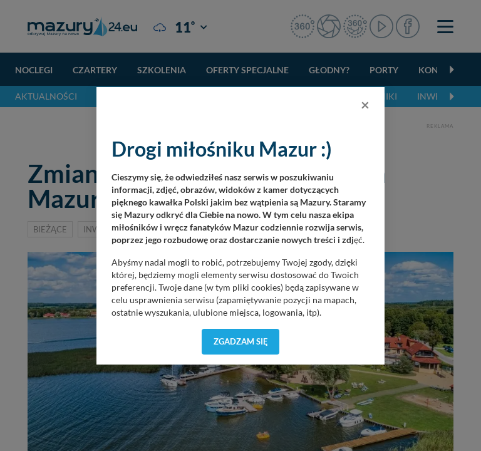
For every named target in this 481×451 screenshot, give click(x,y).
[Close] (365, 104)
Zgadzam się (241, 341)
